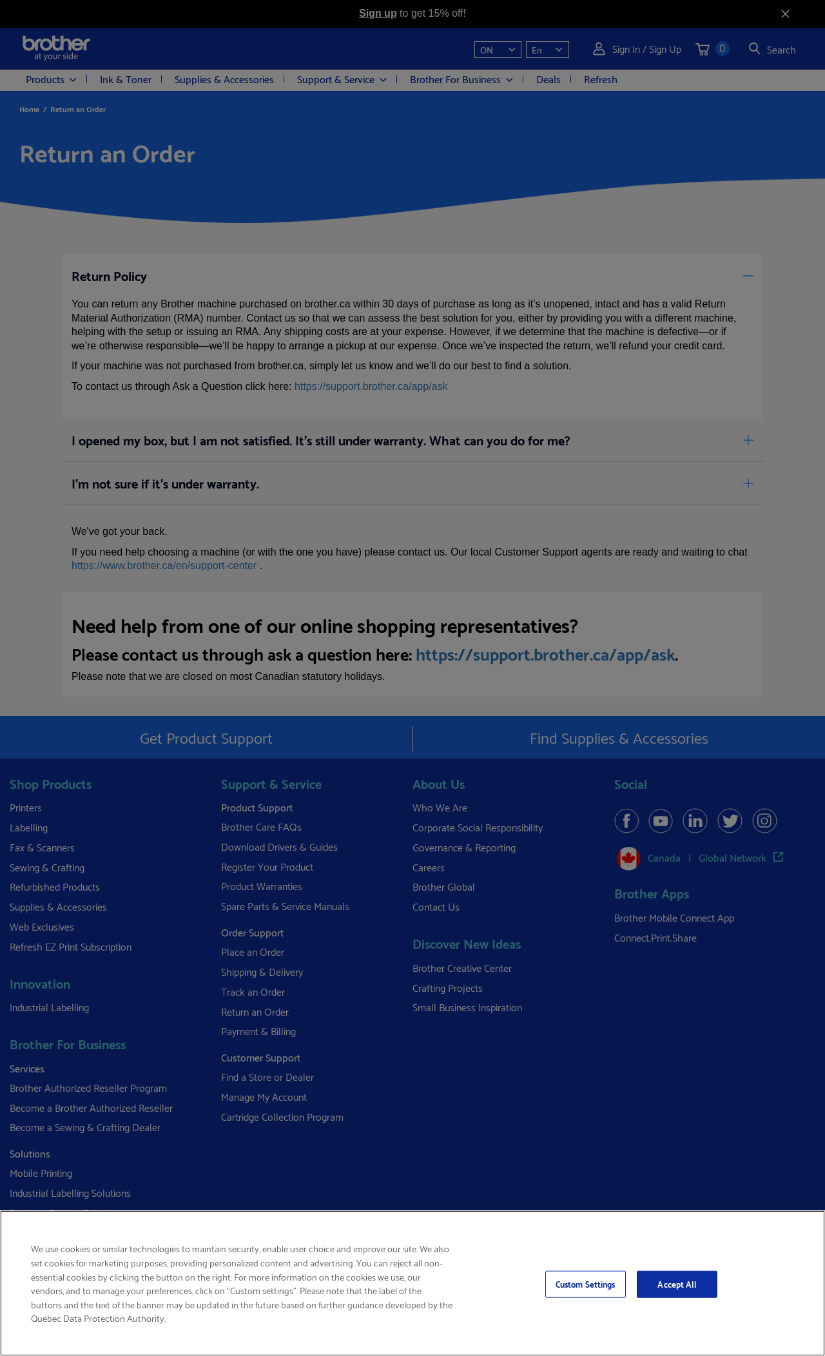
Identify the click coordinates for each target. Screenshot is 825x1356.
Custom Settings (586, 1284)
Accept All (676, 1284)
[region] (412, 1283)
